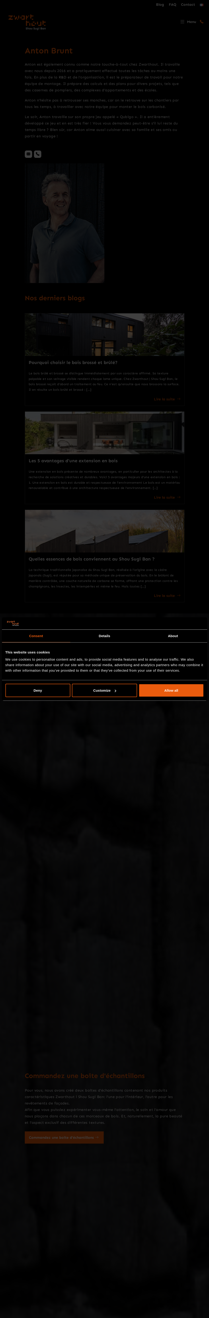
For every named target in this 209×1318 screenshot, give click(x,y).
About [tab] (173, 636)
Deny (37, 690)
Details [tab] (104, 636)
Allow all (171, 690)
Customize (104, 690)
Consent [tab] (36, 636)
